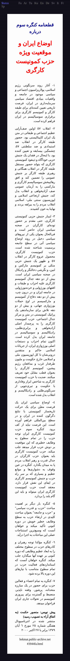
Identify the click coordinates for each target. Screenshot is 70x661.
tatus (5, 3)
